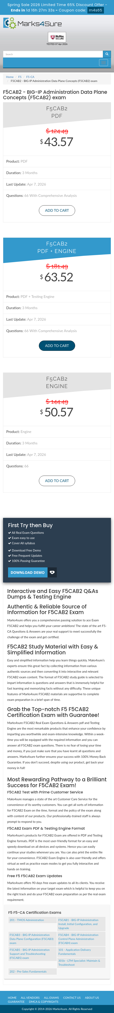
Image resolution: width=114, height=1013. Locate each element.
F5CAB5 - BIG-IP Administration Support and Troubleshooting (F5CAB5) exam (30, 953)
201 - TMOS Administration (27, 920)
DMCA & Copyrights (43, 1001)
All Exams (51, 997)
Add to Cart (57, 210)
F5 (20, 76)
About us (92, 997)
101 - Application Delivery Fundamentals (74, 951)
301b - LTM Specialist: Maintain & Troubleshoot (79, 962)
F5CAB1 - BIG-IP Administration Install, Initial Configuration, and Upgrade (78, 924)
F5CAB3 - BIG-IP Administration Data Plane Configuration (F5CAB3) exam (32, 939)
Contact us (72, 997)
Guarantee (16, 1001)
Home (9, 76)
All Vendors (30, 997)
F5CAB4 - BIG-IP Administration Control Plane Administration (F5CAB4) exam (78, 939)
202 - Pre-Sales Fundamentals (28, 971)
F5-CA (30, 76)
